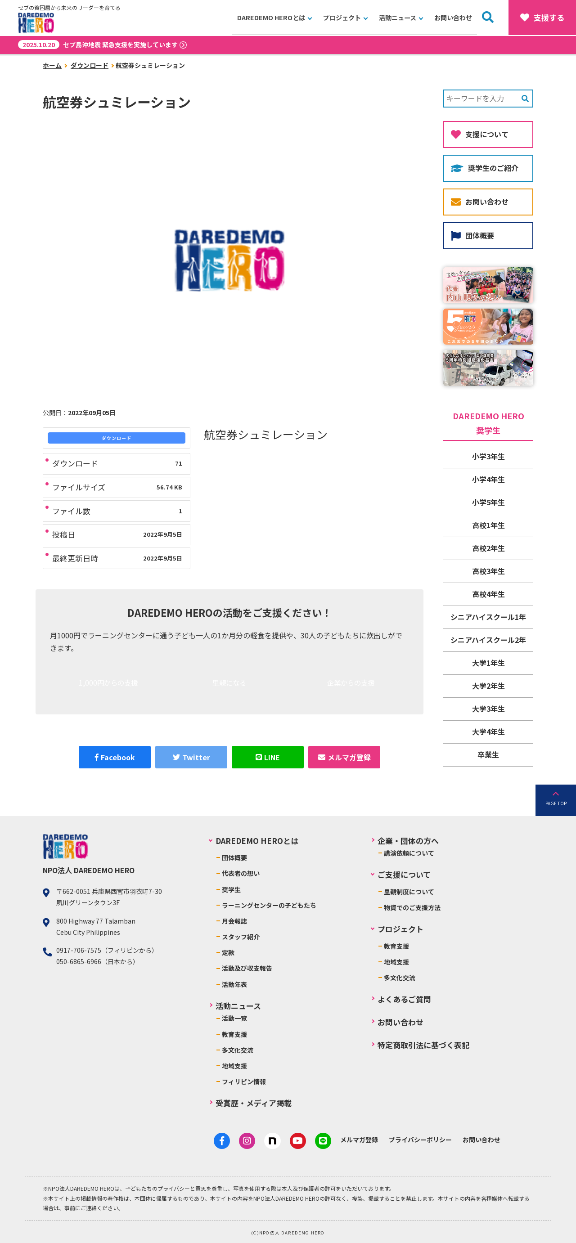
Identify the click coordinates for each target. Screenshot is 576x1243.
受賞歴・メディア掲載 (254, 1102)
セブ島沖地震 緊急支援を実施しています (98, 44)
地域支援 (234, 1065)
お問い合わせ (453, 17)
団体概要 (472, 235)
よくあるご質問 (404, 999)
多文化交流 (237, 1050)
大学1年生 (488, 662)
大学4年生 (488, 731)
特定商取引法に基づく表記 (423, 1044)
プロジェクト (342, 17)
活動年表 (234, 984)
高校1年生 (488, 525)
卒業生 (488, 754)
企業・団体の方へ (408, 840)
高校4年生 (488, 593)
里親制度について (409, 891)
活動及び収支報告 (247, 968)
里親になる (230, 683)
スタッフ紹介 (241, 936)
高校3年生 (488, 570)
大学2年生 (488, 685)
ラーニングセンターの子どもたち (269, 905)
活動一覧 (234, 1018)
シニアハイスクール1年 (488, 616)
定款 (228, 952)
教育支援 (234, 1034)
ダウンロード (89, 65)
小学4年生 (488, 479)
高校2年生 (488, 548)
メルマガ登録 (356, 1139)
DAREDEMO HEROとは (273, 17)
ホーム (52, 65)
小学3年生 (488, 456)
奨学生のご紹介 (484, 167)
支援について (479, 134)
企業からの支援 (350, 683)
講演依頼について (409, 852)
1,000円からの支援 (108, 683)
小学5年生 (488, 502)
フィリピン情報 (244, 1081)
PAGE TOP (556, 803)
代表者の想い (241, 873)
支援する (542, 17)
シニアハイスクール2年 (488, 639)
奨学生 (231, 889)
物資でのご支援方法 (412, 907)
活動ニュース (398, 17)
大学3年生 (488, 708)
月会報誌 (234, 920)
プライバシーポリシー (417, 1139)
